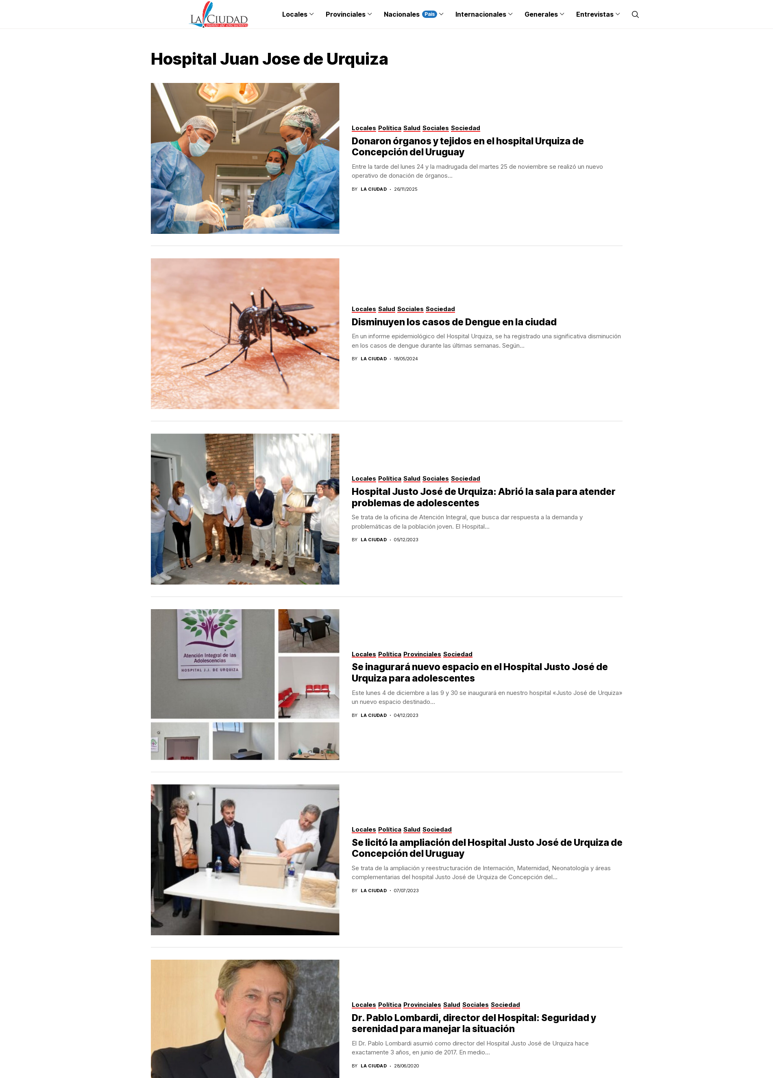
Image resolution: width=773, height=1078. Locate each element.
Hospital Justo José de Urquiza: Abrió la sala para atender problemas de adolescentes (484, 497)
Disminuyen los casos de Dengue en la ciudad (454, 322)
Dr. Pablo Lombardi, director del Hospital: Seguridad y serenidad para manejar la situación (474, 1023)
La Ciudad (374, 189)
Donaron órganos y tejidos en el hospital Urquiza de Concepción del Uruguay (468, 146)
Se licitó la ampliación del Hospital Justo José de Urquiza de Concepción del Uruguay (487, 848)
